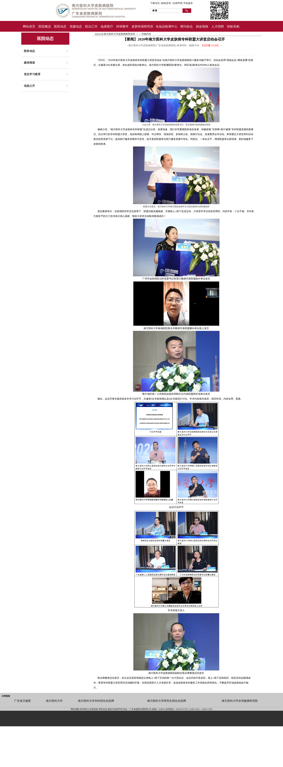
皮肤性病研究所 (142, 26)
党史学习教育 (32, 74)
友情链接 (6, 696)
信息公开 (29, 85)
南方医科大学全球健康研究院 (240, 700)
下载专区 (155, 3)
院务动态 (29, 51)
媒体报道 (29, 62)
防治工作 (91, 26)
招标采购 (233, 26)
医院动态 (60, 26)
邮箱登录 (166, 3)
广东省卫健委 (22, 700)
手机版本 (188, 3)
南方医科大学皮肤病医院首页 (119, 34)
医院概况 (44, 26)
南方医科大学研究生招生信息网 (166, 700)
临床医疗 (107, 26)
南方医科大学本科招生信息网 (96, 700)
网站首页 (29, 26)
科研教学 (122, 26)
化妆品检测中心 (166, 26)
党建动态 (76, 26)
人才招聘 (217, 26)
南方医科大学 (54, 700)
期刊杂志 (186, 26)
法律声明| (177, 3)
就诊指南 (202, 26)
